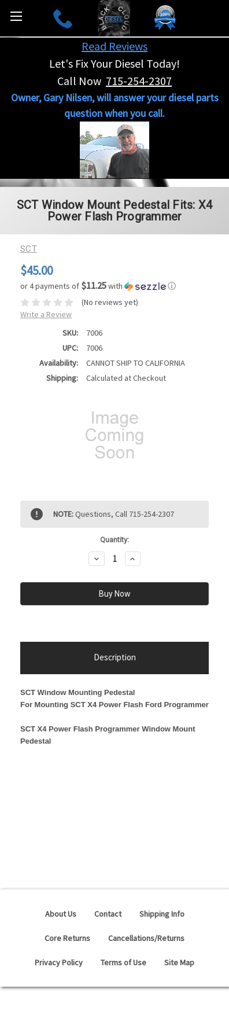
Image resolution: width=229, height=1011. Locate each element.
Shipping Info (161, 914)
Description (115, 657)
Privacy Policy (59, 962)
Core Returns (67, 938)
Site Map (179, 962)
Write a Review (46, 314)
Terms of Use (123, 962)
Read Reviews (114, 46)
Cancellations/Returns (146, 938)
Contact (107, 914)
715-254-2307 (139, 80)
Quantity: (114, 539)
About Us (60, 914)
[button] (114, 286)
